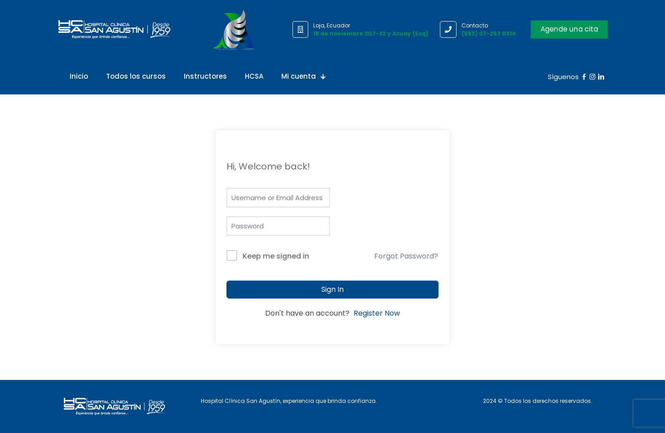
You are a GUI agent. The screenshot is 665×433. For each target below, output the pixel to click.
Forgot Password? (406, 256)
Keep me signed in (276, 256)
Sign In (332, 289)
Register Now (377, 313)
